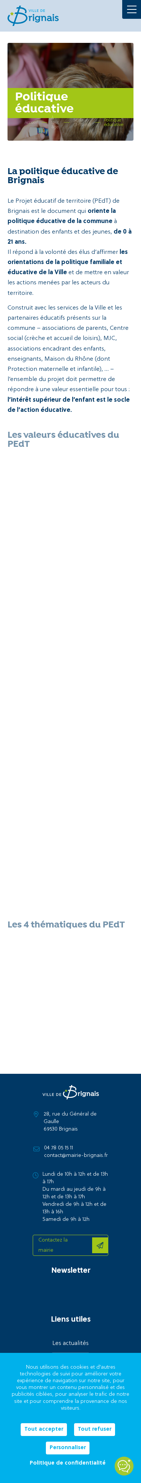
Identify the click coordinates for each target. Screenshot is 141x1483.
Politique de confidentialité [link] (68, 1463)
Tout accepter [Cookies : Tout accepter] (43, 1429)
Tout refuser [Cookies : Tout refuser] (94, 1429)
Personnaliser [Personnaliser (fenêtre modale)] (68, 1448)
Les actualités (70, 1343)
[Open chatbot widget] (124, 1466)
